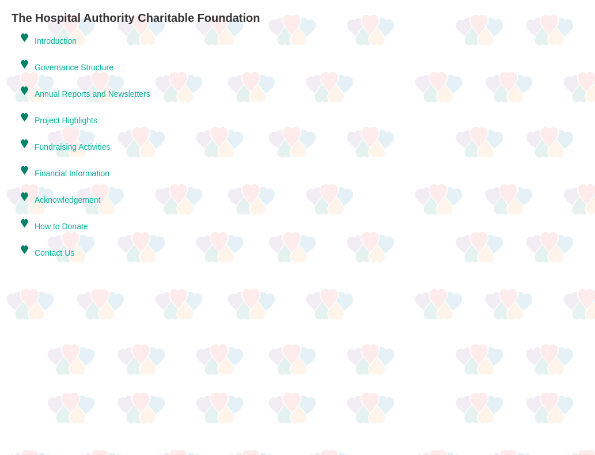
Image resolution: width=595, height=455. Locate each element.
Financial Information (72, 173)
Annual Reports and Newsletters (92, 93)
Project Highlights (66, 120)
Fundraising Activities (73, 146)
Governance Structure (74, 67)
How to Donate (61, 226)
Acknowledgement (67, 199)
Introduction (56, 41)
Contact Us (54, 252)
